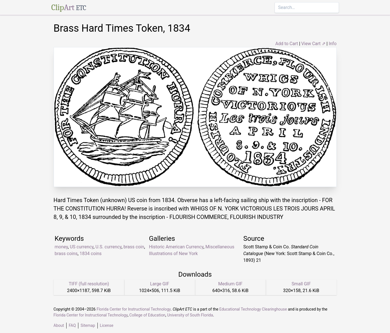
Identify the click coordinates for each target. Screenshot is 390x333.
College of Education (147, 315)
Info (333, 43)
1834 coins (90, 253)
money (61, 246)
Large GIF (159, 283)
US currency (81, 246)
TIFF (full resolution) (89, 283)
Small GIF (301, 283)
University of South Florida (190, 315)
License (106, 325)
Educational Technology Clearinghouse (253, 309)
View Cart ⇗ (313, 43)
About (59, 325)
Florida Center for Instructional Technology (134, 309)
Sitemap (88, 325)
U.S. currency (108, 246)
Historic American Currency (176, 246)
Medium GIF (230, 283)
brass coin (134, 246)
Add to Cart (286, 43)
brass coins (66, 253)
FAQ (72, 325)
